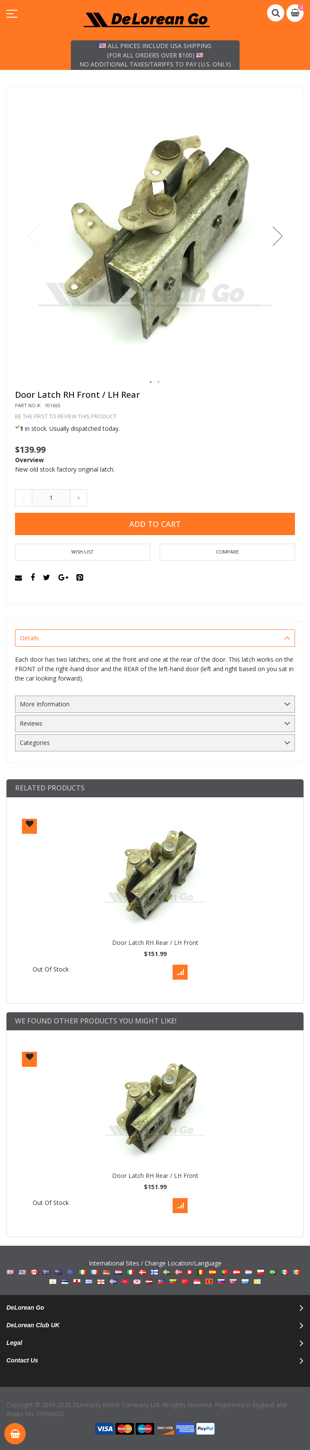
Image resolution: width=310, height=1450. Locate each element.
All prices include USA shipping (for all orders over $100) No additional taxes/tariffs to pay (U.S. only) (155, 55)
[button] (278, 236)
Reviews (31, 723)
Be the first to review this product (65, 416)
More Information (45, 704)
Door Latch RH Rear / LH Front (155, 942)
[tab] (155, 638)
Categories (35, 743)
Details (29, 638)
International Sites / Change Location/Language (155, 1272)
